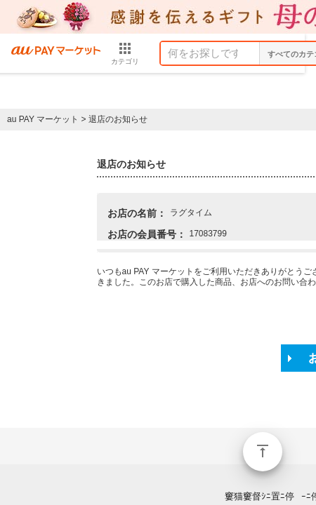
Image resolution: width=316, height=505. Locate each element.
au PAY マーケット (43, 119)
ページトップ (262, 451)
